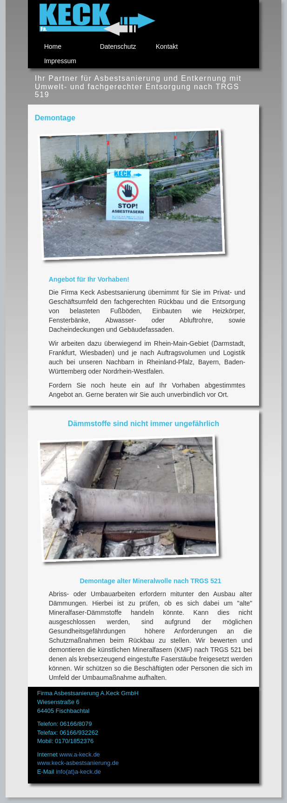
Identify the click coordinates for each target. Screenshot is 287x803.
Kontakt (167, 46)
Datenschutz (118, 46)
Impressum (60, 61)
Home (52, 46)
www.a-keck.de (79, 754)
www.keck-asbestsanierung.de (78, 762)
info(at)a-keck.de (78, 771)
